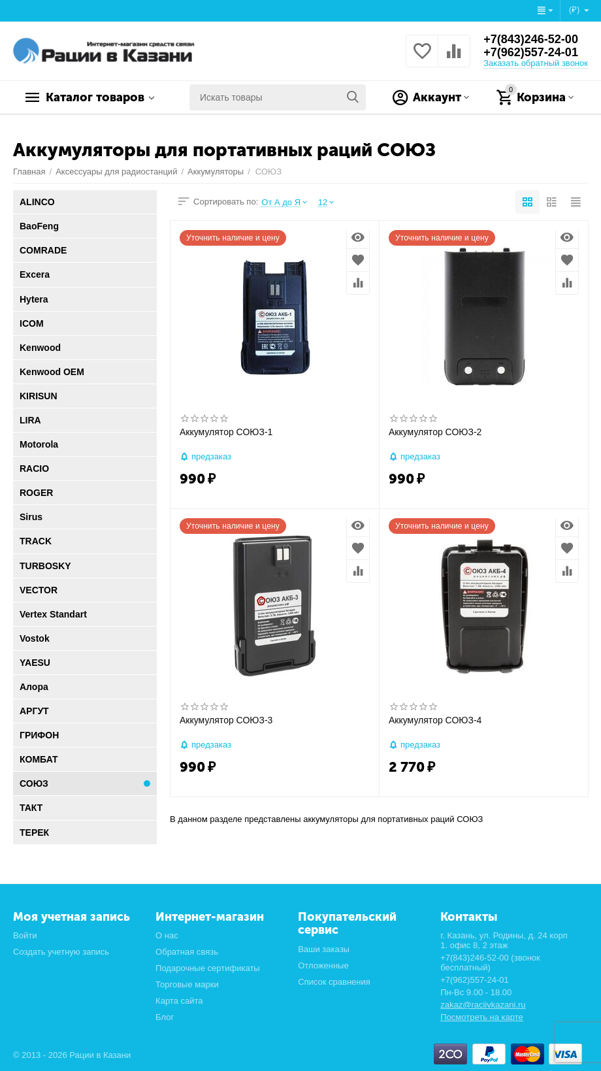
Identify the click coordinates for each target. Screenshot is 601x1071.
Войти (25, 935)
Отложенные (323, 965)
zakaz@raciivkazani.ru (482, 1005)
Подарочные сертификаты (207, 968)
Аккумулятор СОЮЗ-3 (226, 720)
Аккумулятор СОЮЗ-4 (435, 720)
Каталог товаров (95, 97)
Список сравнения (334, 982)
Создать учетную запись (61, 952)
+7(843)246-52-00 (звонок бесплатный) (490, 962)
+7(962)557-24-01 (530, 52)
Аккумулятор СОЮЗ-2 (435, 432)
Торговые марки (187, 984)
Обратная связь (186, 952)
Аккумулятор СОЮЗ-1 (226, 432)
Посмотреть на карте (481, 1017)
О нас (166, 935)
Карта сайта (179, 1001)
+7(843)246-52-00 (530, 39)
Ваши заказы (323, 949)
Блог (164, 1017)
